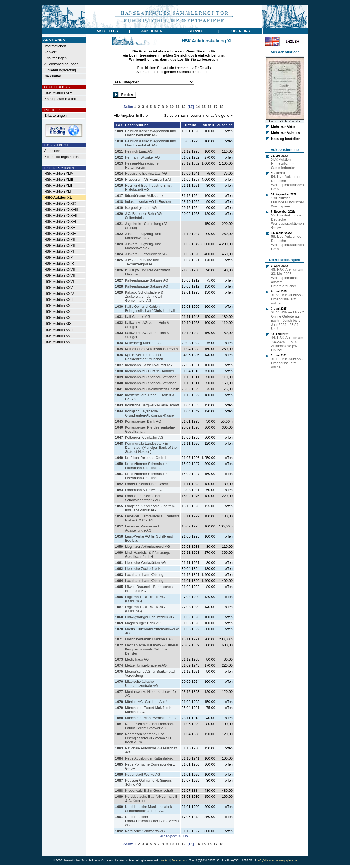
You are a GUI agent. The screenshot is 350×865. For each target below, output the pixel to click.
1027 (119, 280)
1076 (119, 681)
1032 (119, 323)
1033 (119, 333)
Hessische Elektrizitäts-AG (146, 173)
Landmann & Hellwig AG (144, 490)
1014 (119, 173)
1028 (119, 286)
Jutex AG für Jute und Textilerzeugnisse (142, 262)
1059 (119, 546)
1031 (119, 317)
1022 (119, 234)
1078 (119, 702)
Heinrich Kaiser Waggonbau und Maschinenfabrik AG (150, 133)
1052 (119, 484)
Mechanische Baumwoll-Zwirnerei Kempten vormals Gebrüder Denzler (151, 649)
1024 (119, 254)
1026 (119, 270)
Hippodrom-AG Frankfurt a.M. (148, 179)
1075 (119, 671)
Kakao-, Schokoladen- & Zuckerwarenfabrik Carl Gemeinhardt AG (144, 296)
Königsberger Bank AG (143, 421)
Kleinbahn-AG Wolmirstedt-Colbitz (152, 389)
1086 (119, 774)
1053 (119, 490)
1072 (119, 645)
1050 (119, 464)
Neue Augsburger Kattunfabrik (149, 758)
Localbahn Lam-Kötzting (144, 575)
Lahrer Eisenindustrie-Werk (146, 484)
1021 (119, 224)
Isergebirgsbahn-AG (141, 208)
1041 (119, 389)
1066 (119, 597)
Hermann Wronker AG (142, 157)
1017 (119, 195)
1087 (119, 780)
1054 (119, 496)
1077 (119, 692)
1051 (119, 474)
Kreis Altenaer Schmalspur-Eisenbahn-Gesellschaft (146, 466)
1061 (119, 563)
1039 (119, 377)
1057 (119, 526)
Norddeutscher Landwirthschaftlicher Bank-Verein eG (152, 821)
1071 (119, 639)
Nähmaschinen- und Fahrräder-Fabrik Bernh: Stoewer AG (149, 726)
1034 (119, 343)
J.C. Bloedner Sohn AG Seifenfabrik (143, 216)
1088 (119, 790)
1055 (119, 506)
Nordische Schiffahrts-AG (145, 831)
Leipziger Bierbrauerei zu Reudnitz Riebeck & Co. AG (152, 518)
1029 (119, 292)
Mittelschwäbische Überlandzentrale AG (141, 683)
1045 (119, 421)
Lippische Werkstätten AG (145, 563)
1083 (119, 748)
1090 (119, 807)
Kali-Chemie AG (137, 317)
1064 (119, 581)
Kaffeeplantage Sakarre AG (146, 280)
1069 (119, 623)
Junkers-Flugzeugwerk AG (146, 254)
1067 (119, 607)
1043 (119, 405)
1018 (119, 202)
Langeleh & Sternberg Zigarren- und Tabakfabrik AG (150, 508)
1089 (119, 796)
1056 (119, 516)
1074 (119, 665)
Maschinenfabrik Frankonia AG (149, 639)
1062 (119, 569)
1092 (119, 831)
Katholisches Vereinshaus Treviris (151, 349)
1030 (119, 306)
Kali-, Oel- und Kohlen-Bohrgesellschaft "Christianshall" (150, 308)
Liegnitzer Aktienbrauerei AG (147, 546)
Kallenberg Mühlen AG (143, 343)
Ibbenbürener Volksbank (144, 195)
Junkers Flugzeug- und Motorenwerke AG (143, 236)
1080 (119, 718)
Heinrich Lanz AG (139, 151)
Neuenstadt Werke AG (142, 774)
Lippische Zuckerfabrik (143, 569)
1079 (119, 708)
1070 (119, 629)
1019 (119, 208)
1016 (119, 185)
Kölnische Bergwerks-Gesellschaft (152, 405)
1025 (119, 260)
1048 (119, 443)
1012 (119, 157)
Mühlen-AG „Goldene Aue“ (146, 702)
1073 (119, 659)
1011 (119, 151)
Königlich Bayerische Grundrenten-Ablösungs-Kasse (149, 413)
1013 (119, 163)
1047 (119, 437)
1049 (119, 458)
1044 (119, 411)
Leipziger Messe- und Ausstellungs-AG (142, 528)
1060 (119, 552)
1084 (119, 758)
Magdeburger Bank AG (143, 623)
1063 (119, 575)
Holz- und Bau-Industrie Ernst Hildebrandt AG (148, 187)
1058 (119, 536)
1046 (119, 427)
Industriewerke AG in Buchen (148, 202)
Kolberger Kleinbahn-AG (144, 437)
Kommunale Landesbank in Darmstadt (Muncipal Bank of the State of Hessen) (151, 447)
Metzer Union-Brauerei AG (146, 665)
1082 (119, 734)
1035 (119, 349)
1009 (119, 131)
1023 (119, 244)
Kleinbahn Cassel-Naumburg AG (150, 365)
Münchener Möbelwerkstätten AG (151, 718)
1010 (119, 141)
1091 (119, 817)
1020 (119, 214)
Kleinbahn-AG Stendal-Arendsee (151, 377)
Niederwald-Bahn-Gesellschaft (149, 790)
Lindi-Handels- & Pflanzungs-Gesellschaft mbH (148, 554)
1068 (119, 617)
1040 (119, 383)
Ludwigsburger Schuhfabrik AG (149, 617)
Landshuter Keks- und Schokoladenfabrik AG (142, 498)
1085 (119, 764)
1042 (119, 395)
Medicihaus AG (137, 659)
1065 (119, 587)
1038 (119, 371)
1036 (119, 355)
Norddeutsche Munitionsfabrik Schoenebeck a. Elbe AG (148, 809)
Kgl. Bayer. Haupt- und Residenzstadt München (144, 357)
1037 (119, 365)
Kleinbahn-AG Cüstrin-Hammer (149, 371)
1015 (119, 179)
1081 (119, 724)
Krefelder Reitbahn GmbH (145, 458)
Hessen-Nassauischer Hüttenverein (142, 165)
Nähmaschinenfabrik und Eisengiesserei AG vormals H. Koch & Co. (148, 738)
